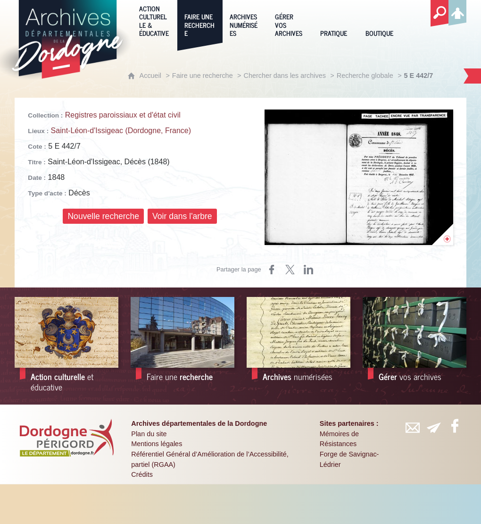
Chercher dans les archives (285, 75)
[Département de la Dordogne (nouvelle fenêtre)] (66, 437)
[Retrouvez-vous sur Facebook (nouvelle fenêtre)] (455, 426)
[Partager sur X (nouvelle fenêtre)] (290, 270)
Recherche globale (365, 75)
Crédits (142, 474)
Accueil (150, 75)
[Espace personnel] (457, 11)
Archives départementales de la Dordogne (199, 423)
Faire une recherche (202, 75)
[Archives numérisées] (245, 20)
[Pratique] (335, 20)
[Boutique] (381, 20)
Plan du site (148, 434)
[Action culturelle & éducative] (154, 20)
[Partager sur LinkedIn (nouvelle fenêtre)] (308, 270)
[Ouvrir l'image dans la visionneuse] (359, 177)
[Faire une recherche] (200, 20)
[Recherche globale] (439, 13)
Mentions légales (156, 444)
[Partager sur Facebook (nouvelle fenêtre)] (272, 270)
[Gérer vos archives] (290, 20)
